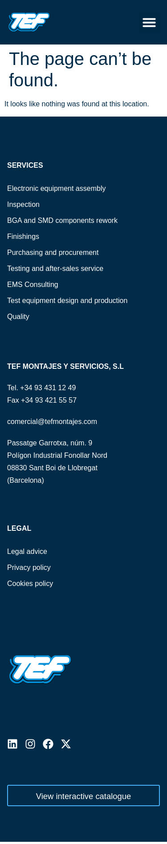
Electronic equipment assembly (56, 188)
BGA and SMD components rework (62, 220)
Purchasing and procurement (52, 252)
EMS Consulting (32, 284)
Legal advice (27, 551)
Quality (18, 316)
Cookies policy (30, 583)
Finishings (23, 236)
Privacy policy (29, 567)
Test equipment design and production (67, 300)
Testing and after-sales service (55, 268)
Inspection (23, 204)
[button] (149, 22)
